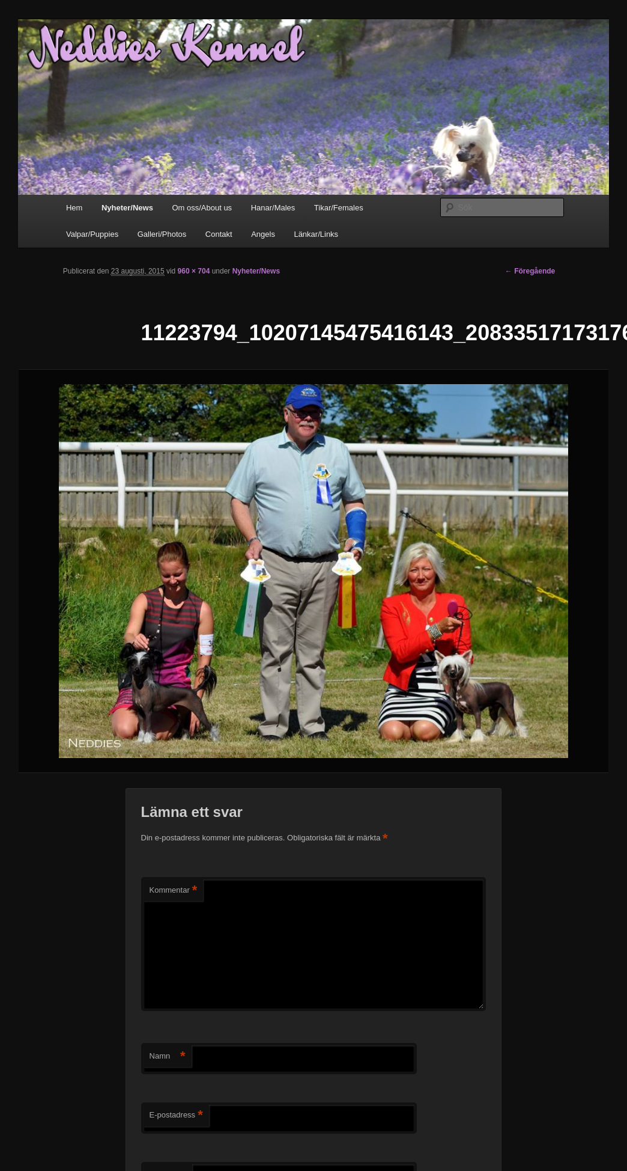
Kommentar (174, 890)
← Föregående (530, 271)
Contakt (218, 234)
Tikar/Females (338, 207)
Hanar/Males (273, 207)
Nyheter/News (127, 207)
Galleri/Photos (162, 234)
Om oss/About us (202, 207)
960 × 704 (194, 271)
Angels (263, 234)
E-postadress (176, 1115)
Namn (168, 1056)
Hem (74, 207)
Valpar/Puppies (92, 234)
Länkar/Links (316, 234)
